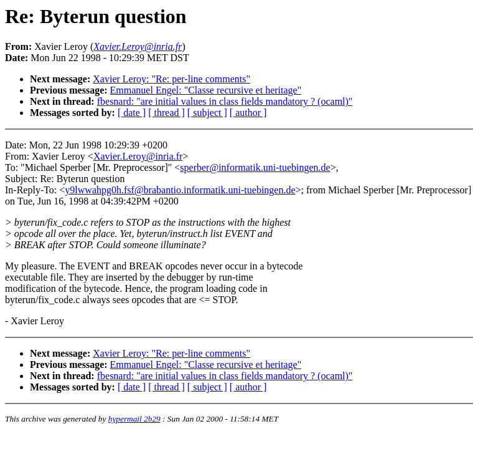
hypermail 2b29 (134, 418)
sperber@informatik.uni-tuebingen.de (255, 167)
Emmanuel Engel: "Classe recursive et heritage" (206, 90)
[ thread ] (166, 112)
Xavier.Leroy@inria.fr (138, 156)
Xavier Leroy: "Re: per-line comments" (171, 79)
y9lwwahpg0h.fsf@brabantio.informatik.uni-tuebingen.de (180, 190)
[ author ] (248, 112)
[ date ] (132, 112)
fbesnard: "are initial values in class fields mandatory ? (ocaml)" (225, 101)
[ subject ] (207, 112)
